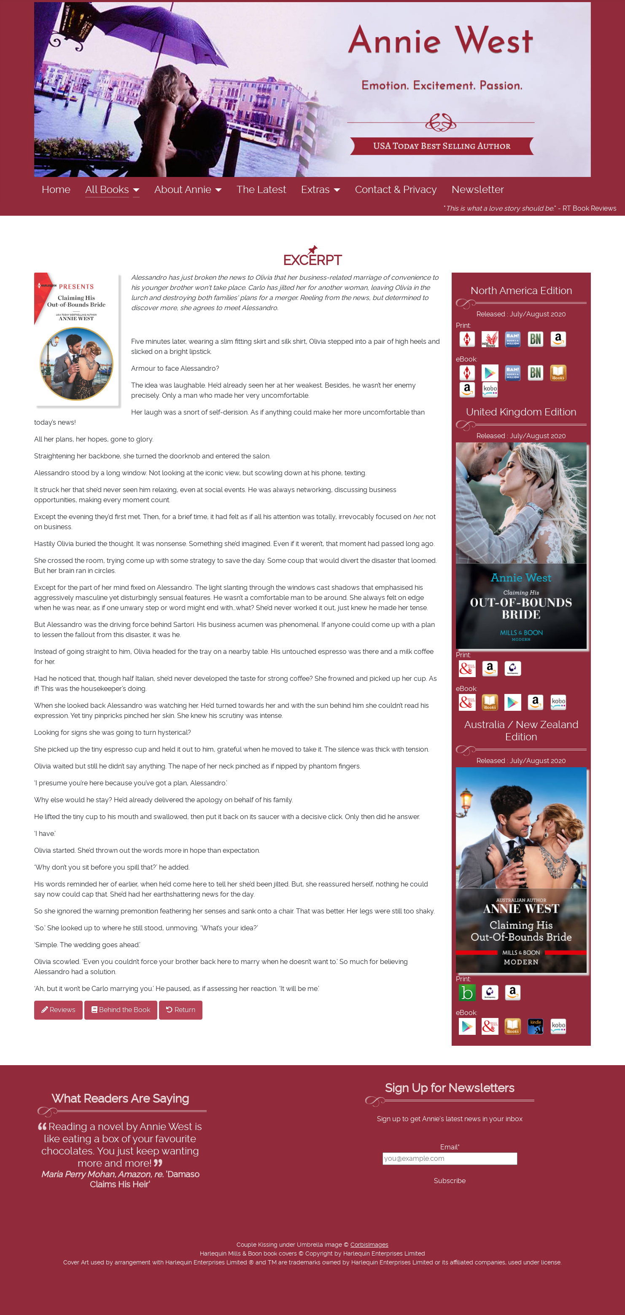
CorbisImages (369, 1245)
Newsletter (478, 190)
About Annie (182, 190)
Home (56, 190)
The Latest (261, 190)
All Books (107, 190)
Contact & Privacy (396, 190)
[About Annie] (216, 190)
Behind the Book (121, 1009)
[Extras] (335, 190)
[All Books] (134, 190)
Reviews (58, 1009)
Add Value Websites (68, 1304)
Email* (450, 1147)
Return (180, 1009)
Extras (315, 190)
